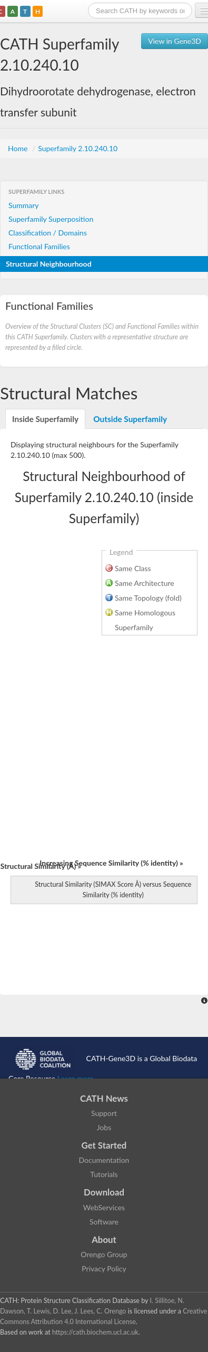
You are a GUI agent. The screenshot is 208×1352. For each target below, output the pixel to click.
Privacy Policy (104, 1268)
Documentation (104, 1159)
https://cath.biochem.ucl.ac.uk (95, 1332)
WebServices (104, 1207)
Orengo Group (104, 1254)
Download (104, 1192)
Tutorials (103, 1174)
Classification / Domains (47, 232)
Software (104, 1221)
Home (18, 148)
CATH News (104, 1098)
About (104, 1239)
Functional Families (39, 246)
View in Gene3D (174, 40)
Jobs (104, 1127)
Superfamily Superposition (50, 218)
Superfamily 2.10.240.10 (77, 148)
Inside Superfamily (45, 419)
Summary (23, 205)
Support (104, 1113)
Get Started (104, 1145)
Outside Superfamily (130, 419)
